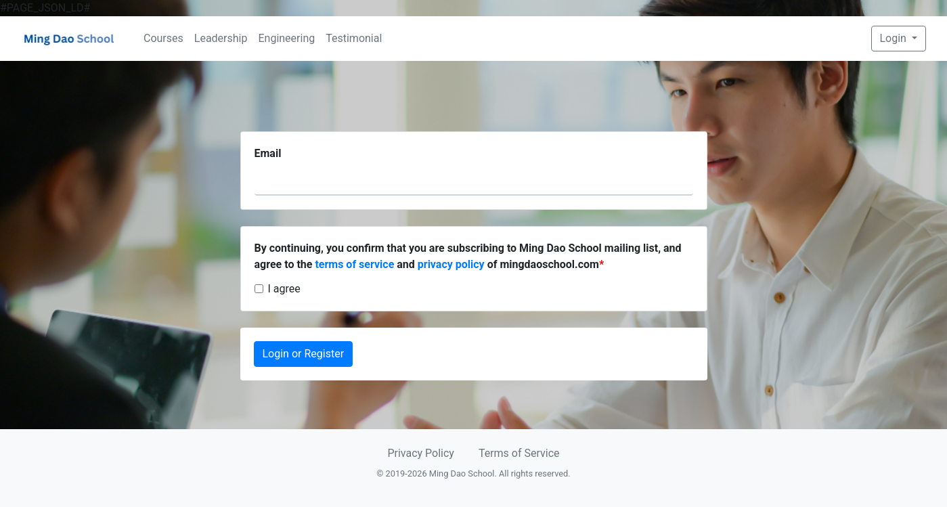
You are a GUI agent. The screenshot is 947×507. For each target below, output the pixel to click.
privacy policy (451, 264)
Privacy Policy (420, 453)
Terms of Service (519, 453)
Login (894, 38)
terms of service (354, 264)
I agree (284, 288)
